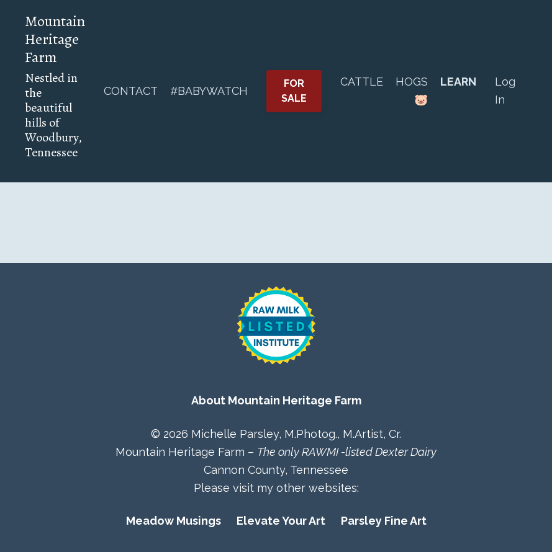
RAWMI (320, 451)
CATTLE (361, 81)
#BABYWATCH (209, 90)
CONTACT (131, 90)
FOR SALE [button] (294, 91)
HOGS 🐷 (412, 90)
